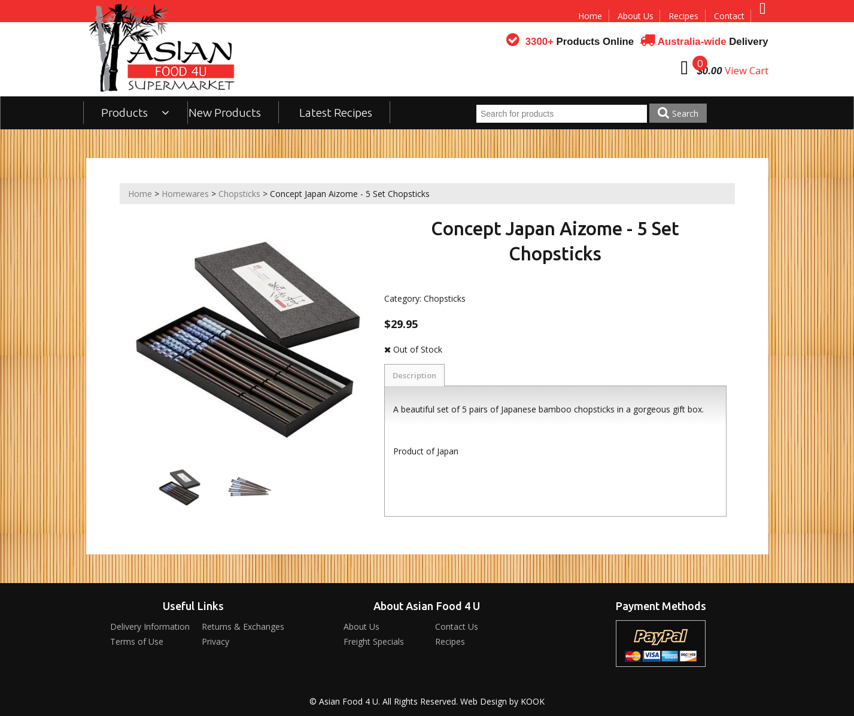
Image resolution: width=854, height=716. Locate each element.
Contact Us (456, 626)
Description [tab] (414, 375)
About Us (636, 16)
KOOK (533, 701)
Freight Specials (374, 641)
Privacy (215, 641)
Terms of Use (136, 641)
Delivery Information (150, 626)
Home (590, 16)
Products (135, 112)
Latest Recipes (335, 112)
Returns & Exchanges (243, 626)
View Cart (746, 70)
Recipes (683, 16)
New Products (225, 112)
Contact (729, 16)
